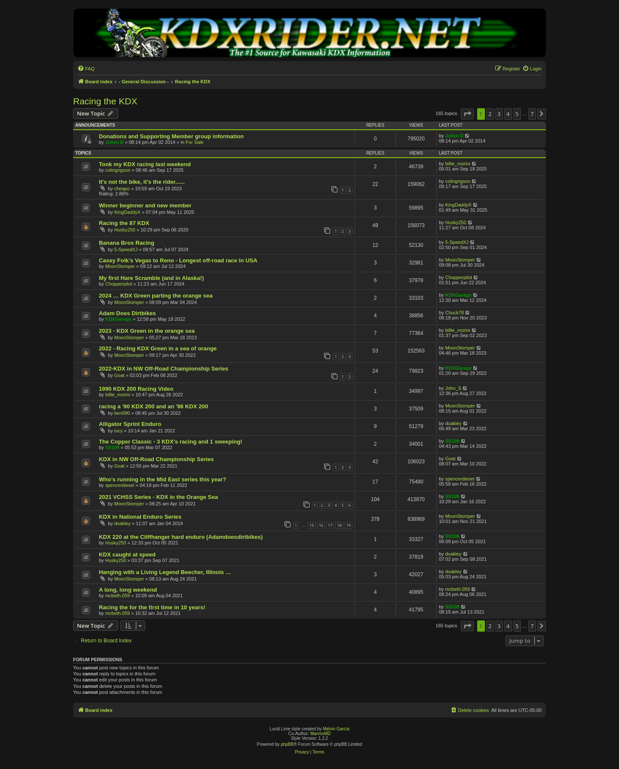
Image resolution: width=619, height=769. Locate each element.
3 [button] (498, 114)
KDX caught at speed (127, 554)
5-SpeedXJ (126, 249)
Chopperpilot (118, 283)
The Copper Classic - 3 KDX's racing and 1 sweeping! (170, 441)
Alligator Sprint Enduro (130, 424)
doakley (453, 423)
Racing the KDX (105, 101)
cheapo (122, 188)
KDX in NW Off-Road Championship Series (156, 459)
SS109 (112, 447)
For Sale (195, 142)
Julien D (114, 142)
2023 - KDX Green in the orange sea (147, 331)
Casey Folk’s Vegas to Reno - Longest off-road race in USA (178, 260)
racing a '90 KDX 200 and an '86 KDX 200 (153, 406)
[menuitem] (86, 69)
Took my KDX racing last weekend (145, 164)
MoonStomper (120, 266)
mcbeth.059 (117, 595)
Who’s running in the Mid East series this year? (162, 479)
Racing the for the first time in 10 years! (152, 607)
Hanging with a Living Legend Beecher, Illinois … (165, 572)
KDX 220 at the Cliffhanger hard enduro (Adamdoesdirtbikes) (181, 537)
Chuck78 (454, 312)
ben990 (122, 413)
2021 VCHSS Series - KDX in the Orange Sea (158, 497)
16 (321, 525)
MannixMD (320, 733)
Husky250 (124, 229)
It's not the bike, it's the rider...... (142, 182)
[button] (467, 114)
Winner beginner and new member (145, 205)
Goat (119, 375)
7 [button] (531, 114)
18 (339, 525)
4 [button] (507, 114)
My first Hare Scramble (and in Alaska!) (151, 278)
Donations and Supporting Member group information (171, 136)
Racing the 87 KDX (124, 223)
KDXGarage (458, 295)
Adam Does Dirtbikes (127, 313)
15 (312, 525)
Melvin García (336, 728)
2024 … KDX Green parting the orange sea (156, 295)
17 (330, 525)
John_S (453, 388)
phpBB (287, 744)
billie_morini (457, 163)
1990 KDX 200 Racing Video (136, 389)
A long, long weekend (128, 590)
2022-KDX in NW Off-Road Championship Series (163, 368)
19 (348, 525)
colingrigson (118, 170)
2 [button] (489, 114)
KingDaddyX (127, 212)
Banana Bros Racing (126, 243)
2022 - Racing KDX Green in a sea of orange (158, 348)
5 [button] (516, 114)
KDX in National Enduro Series (140, 517)
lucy (118, 430)
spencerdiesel (120, 485)
